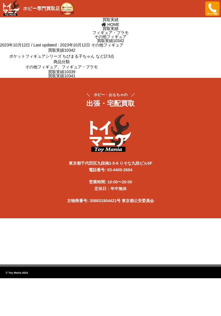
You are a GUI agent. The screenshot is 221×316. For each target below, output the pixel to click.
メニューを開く (196, 8)
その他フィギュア (107, 45)
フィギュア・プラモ (80, 67)
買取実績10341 (61, 76)
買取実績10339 (61, 71)
